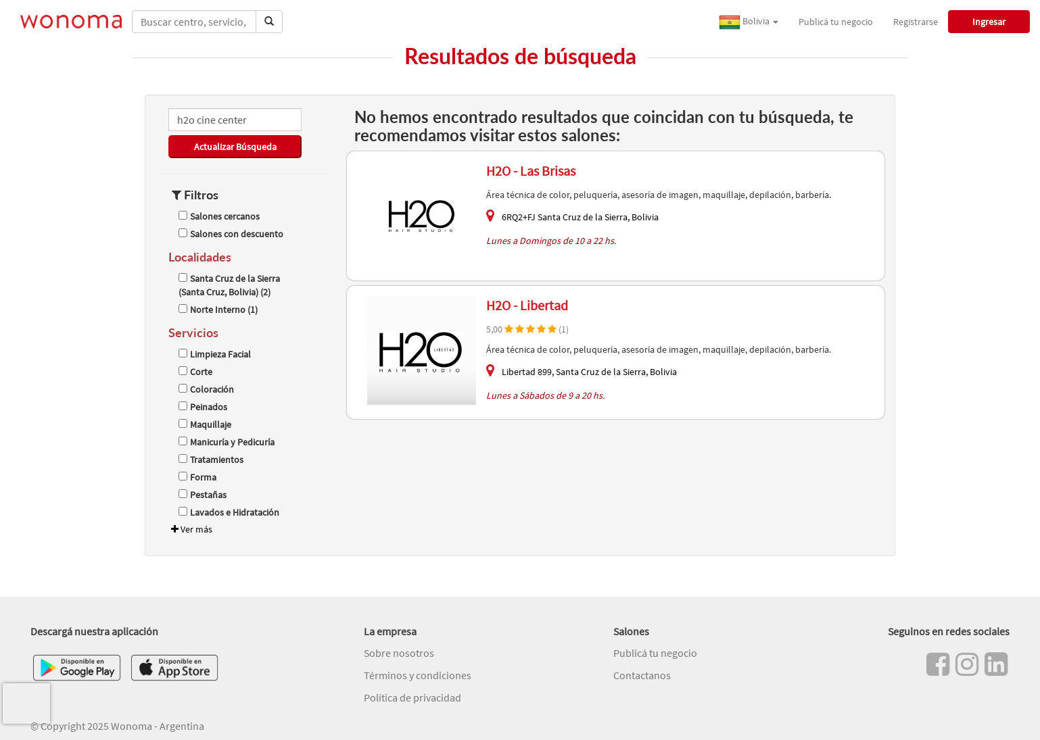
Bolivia (748, 22)
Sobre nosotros (399, 653)
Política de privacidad (412, 697)
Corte (195, 372)
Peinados (203, 407)
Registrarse (915, 22)
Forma (197, 477)
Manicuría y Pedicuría (227, 442)
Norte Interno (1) (218, 309)
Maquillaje (205, 424)
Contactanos (642, 675)
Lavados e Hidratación (229, 512)
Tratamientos (211, 459)
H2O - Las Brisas (530, 170)
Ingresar (989, 22)
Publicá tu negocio (836, 22)
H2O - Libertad (527, 305)
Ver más (190, 529)
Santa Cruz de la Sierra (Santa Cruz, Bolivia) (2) (229, 285)
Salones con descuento (231, 234)
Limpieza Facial (215, 354)
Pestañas (203, 495)
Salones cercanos (219, 216)
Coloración (206, 389)
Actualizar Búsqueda (235, 147)
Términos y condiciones (417, 675)
